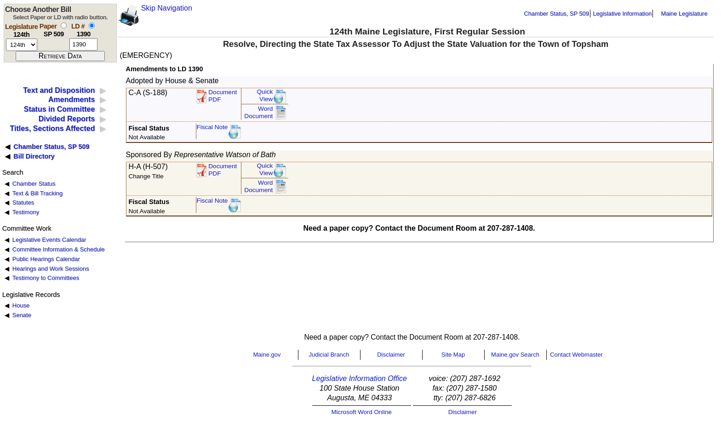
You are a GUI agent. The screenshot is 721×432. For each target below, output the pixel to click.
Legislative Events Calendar (49, 239)
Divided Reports (67, 119)
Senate (21, 315)
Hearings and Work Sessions (50, 268)
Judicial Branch (329, 354)
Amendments (71, 99)
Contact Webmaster (576, 354)
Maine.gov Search (515, 354)
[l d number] (83, 44)
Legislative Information (622, 13)
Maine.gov (267, 354)
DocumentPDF (222, 96)
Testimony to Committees (45, 277)
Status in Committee (59, 109)
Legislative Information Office (359, 378)
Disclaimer (391, 354)
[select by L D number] (92, 25)
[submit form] (60, 56)
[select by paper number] (64, 25)
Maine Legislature (684, 13)
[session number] (21, 45)
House (20, 305)
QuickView (265, 95)
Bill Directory (34, 156)
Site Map (453, 354)
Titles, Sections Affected (52, 128)
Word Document (258, 112)
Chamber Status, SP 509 (556, 13)
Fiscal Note (212, 127)
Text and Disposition (59, 90)
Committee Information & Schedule (58, 249)
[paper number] (53, 44)
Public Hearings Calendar (46, 259)
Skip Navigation (166, 8)
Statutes (23, 202)
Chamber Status (34, 183)
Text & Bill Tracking (37, 193)
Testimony (25, 212)
